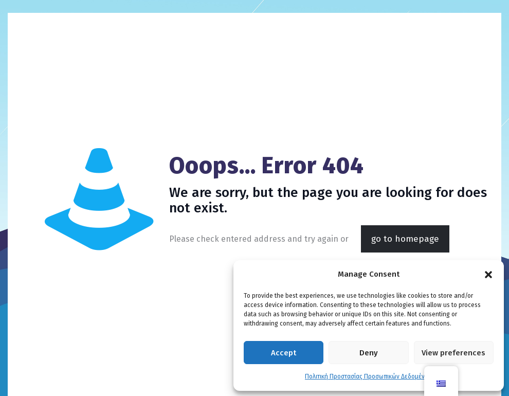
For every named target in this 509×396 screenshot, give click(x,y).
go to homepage (405, 238)
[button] (488, 274)
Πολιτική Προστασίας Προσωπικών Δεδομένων (368, 376)
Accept (283, 352)
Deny (368, 352)
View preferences (453, 352)
